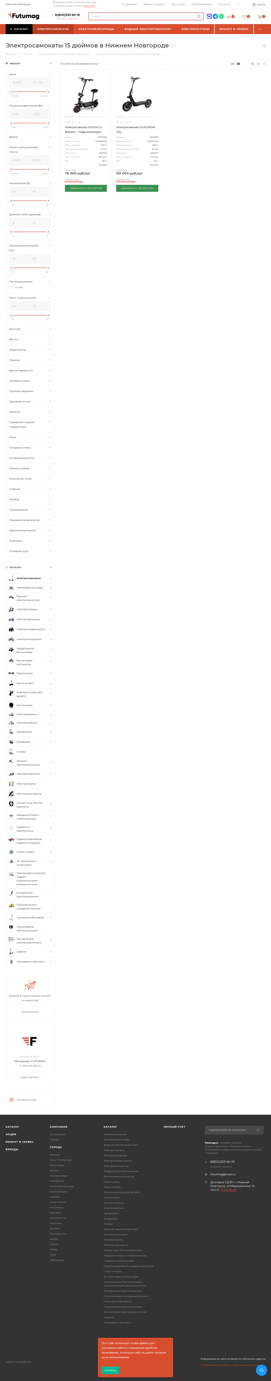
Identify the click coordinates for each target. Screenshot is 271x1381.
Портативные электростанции (123, 1306)
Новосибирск (58, 1191)
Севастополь (58, 1202)
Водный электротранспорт (121, 1144)
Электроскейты (113, 1239)
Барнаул (55, 1212)
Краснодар (57, 1165)
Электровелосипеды (117, 1139)
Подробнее (89, 6)
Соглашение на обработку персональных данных (229, 1365)
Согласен (110, 1370)
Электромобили (114, 1208)
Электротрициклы (115, 1155)
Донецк (55, 1228)
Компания (58, 1126)
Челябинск (57, 1180)
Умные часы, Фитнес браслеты (123, 1250)
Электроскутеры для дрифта (122, 1192)
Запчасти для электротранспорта (125, 1311)
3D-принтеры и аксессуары (121, 1276)
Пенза (54, 1244)
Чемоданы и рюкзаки (117, 1322)
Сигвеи (108, 1223)
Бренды (12, 1149)
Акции (11, 1134)
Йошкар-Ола (58, 1233)
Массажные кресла (116, 1244)
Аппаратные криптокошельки (123, 1290)
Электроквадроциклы (118, 1160)
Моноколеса (112, 1197)
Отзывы (55, 1139)
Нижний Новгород (62, 1186)
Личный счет (174, 1126)
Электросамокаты (115, 1134)
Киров (54, 1238)
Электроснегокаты (115, 1234)
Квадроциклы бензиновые (121, 1171)
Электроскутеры (114, 1150)
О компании (58, 1134)
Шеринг (109, 1317)
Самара (55, 1196)
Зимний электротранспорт (121, 1229)
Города (56, 1147)
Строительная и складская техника (126, 1296)
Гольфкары (110, 1218)
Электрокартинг (114, 1202)
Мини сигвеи (112, 1186)
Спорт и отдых (113, 1271)
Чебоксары (57, 1259)
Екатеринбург (59, 1175)
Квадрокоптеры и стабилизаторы (125, 1255)
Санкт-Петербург (61, 1159)
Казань (54, 1170)
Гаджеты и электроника (119, 1260)
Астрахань (56, 1207)
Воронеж (56, 1223)
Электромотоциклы (116, 1165)
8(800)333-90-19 (67, 15)
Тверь (53, 1249)
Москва (55, 1154)
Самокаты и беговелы (117, 1301)
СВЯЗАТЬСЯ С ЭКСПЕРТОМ (86, 188)
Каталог (12, 1126)
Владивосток (58, 1217)
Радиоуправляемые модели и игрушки (128, 1266)
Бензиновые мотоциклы (119, 1176)
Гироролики (111, 1213)
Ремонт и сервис (20, 1141)
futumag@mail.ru (223, 1174)
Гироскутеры (112, 1181)
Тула (53, 1254)
